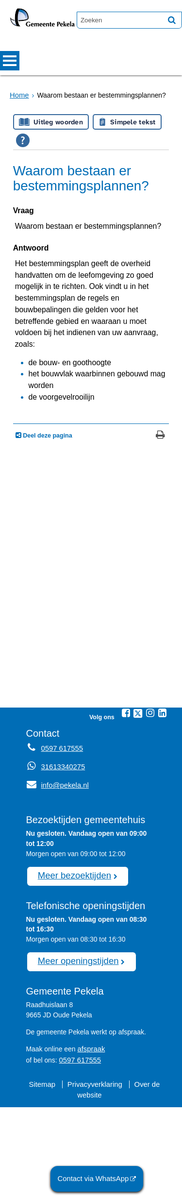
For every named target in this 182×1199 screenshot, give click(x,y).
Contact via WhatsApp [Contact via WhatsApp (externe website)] (96, 1179)
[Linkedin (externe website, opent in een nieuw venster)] (162, 810)
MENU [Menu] (9, 60)
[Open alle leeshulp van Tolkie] (23, 140)
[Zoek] (172, 20)
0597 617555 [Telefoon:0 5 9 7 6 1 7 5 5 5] (61, 845)
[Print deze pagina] (160, 533)
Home (19, 95)
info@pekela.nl (56, 882)
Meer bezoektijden (71, 972)
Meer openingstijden (75, 1056)
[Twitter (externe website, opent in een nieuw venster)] (137, 810)
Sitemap (44, 1177)
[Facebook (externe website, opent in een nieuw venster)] (125, 810)
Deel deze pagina (46, 532)
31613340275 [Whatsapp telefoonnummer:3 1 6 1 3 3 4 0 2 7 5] (62, 864)
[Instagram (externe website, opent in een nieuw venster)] (150, 810)
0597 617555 (79, 1153)
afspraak (90, 1143)
